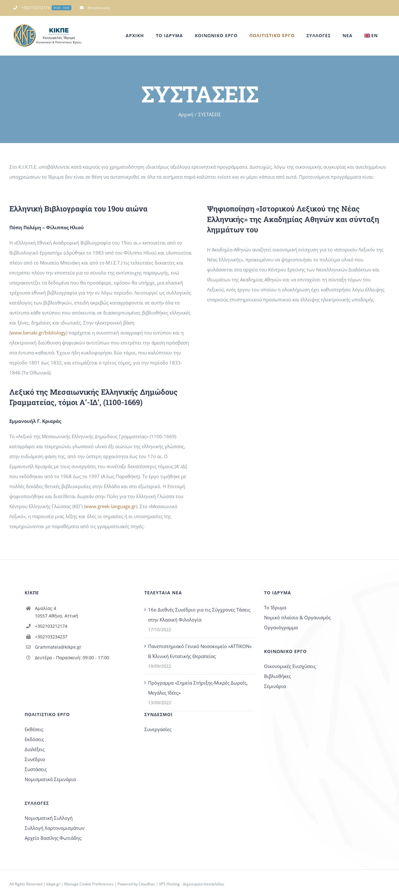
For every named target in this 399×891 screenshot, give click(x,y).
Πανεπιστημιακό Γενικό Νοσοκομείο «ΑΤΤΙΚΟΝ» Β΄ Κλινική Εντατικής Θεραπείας (200, 651)
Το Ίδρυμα (275, 607)
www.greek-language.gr (110, 506)
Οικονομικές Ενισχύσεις (290, 666)
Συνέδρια (35, 759)
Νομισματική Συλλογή (49, 818)
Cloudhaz (147, 884)
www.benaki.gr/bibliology (38, 332)
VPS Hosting (169, 884)
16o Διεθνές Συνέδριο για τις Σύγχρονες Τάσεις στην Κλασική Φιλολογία (199, 614)
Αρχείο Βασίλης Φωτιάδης (53, 838)
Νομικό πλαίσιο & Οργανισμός (297, 617)
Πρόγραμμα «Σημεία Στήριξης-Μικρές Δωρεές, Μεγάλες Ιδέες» (198, 688)
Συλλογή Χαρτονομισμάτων (54, 828)
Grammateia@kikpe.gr (58, 647)
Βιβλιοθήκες (277, 676)
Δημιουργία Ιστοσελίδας (203, 884)
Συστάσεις (36, 769)
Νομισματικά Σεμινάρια (50, 779)
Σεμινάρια (275, 686)
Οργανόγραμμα (281, 627)
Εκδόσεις (34, 739)
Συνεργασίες (157, 729)
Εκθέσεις (34, 729)
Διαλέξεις (35, 749)
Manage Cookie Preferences (88, 884)
